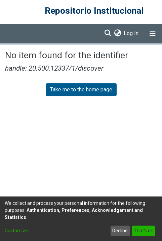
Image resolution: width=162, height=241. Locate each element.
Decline (120, 230)
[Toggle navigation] (152, 33)
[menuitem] (117, 33)
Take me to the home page (81, 89)
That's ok (143, 230)
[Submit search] (108, 33)
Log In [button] (131, 33)
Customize (16, 230)
